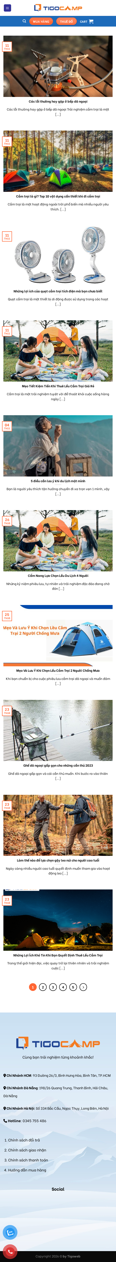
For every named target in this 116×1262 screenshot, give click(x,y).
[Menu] (7, 8)
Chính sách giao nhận (27, 1149)
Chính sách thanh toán (28, 1159)
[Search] (24, 21)
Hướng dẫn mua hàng (27, 1169)
